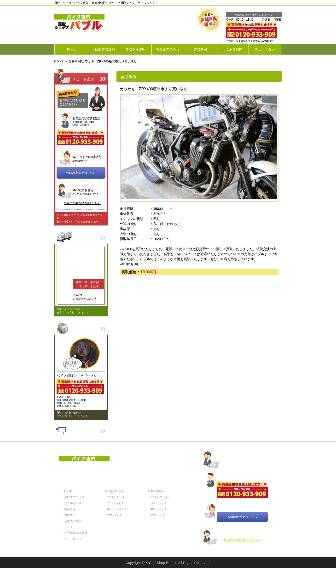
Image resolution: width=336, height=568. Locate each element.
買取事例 (200, 49)
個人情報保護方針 (75, 533)
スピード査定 (265, 49)
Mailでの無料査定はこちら (82, 203)
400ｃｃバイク (117, 509)
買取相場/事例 (157, 491)
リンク (81, 430)
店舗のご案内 (72, 521)
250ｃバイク (115, 503)
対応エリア (81, 237)
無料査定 (70, 509)
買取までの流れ (168, 49)
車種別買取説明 (103, 49)
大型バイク (114, 515)
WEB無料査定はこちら (81, 173)
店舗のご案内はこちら (81, 328)
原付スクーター (117, 497)
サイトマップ (72, 539)
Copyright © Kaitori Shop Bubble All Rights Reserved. (167, 563)
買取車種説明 (135, 49)
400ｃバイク (159, 509)
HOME (71, 49)
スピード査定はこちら (81, 75)
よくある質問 (232, 49)
